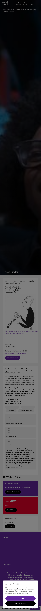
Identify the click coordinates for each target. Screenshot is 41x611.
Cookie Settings (20, 603)
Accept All (20, 598)
